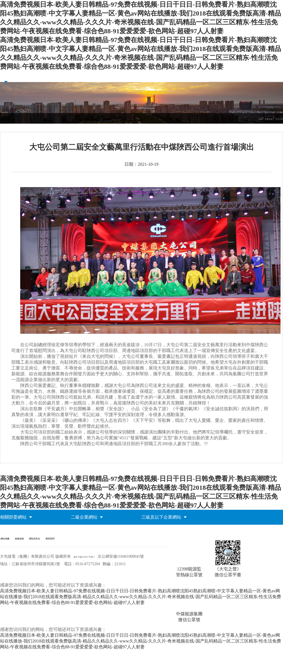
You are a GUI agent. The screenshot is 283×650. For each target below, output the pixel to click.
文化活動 (275, 118)
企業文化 (257, 118)
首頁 (242, 118)
